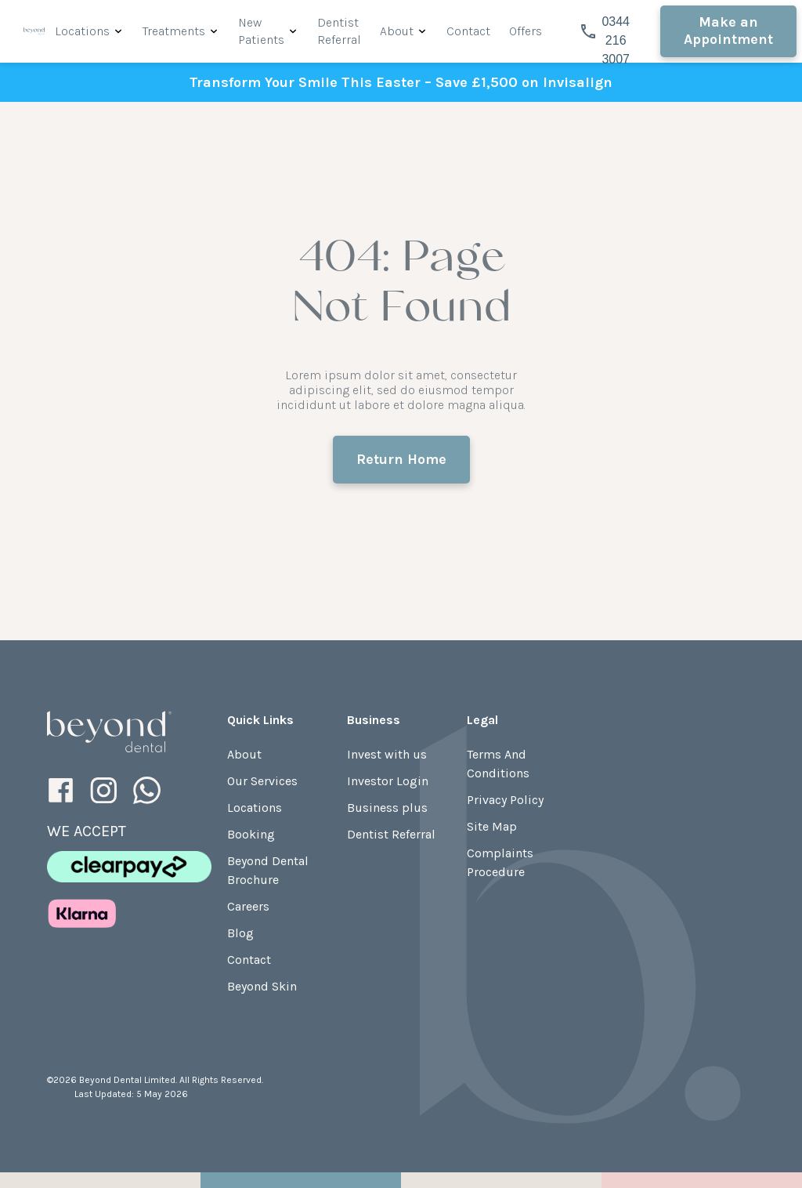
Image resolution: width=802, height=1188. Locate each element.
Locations (82, 31)
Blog (240, 932)
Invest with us (387, 754)
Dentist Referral (391, 834)
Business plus (387, 807)
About (397, 31)
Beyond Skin (262, 986)
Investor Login (387, 780)
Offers (525, 31)
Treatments (174, 31)
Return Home (401, 459)
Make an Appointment (728, 30)
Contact (468, 31)
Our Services (262, 780)
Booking (251, 834)
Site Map (492, 826)
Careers (248, 906)
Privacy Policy (505, 799)
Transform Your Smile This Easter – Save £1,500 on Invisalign (401, 82)
